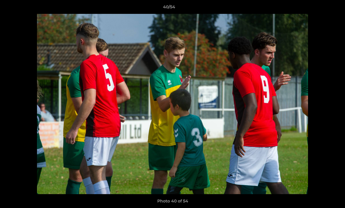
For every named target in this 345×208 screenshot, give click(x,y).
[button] (320, 8)
